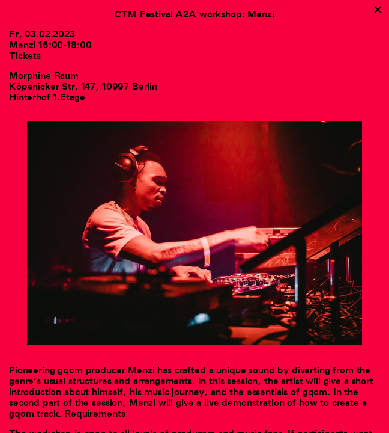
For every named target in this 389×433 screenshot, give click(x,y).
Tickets (25, 56)
